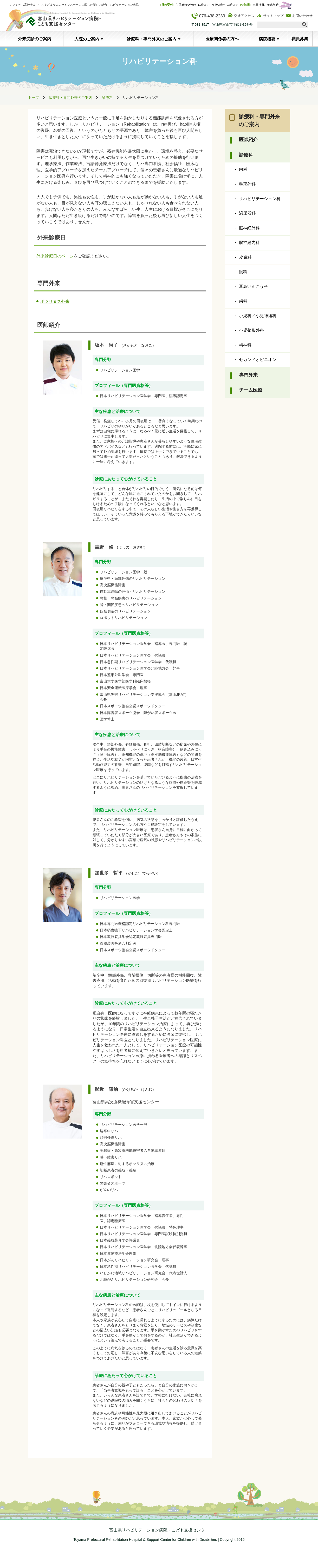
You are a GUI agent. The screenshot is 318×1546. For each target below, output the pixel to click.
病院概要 (267, 39)
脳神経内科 (249, 242)
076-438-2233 (208, 16)
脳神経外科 (249, 228)
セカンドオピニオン (257, 359)
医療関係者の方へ (222, 39)
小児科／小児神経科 (257, 316)
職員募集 (299, 39)
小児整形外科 (251, 330)
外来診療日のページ (55, 256)
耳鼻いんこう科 (253, 286)
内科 (243, 169)
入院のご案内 (86, 39)
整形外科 (247, 184)
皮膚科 (245, 257)
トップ (33, 98)
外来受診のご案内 (34, 39)
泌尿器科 (247, 213)
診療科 (107, 98)
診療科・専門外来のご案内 (152, 39)
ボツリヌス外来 (54, 301)
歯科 (243, 301)
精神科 (245, 345)
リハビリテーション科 (260, 198)
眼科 (243, 272)
